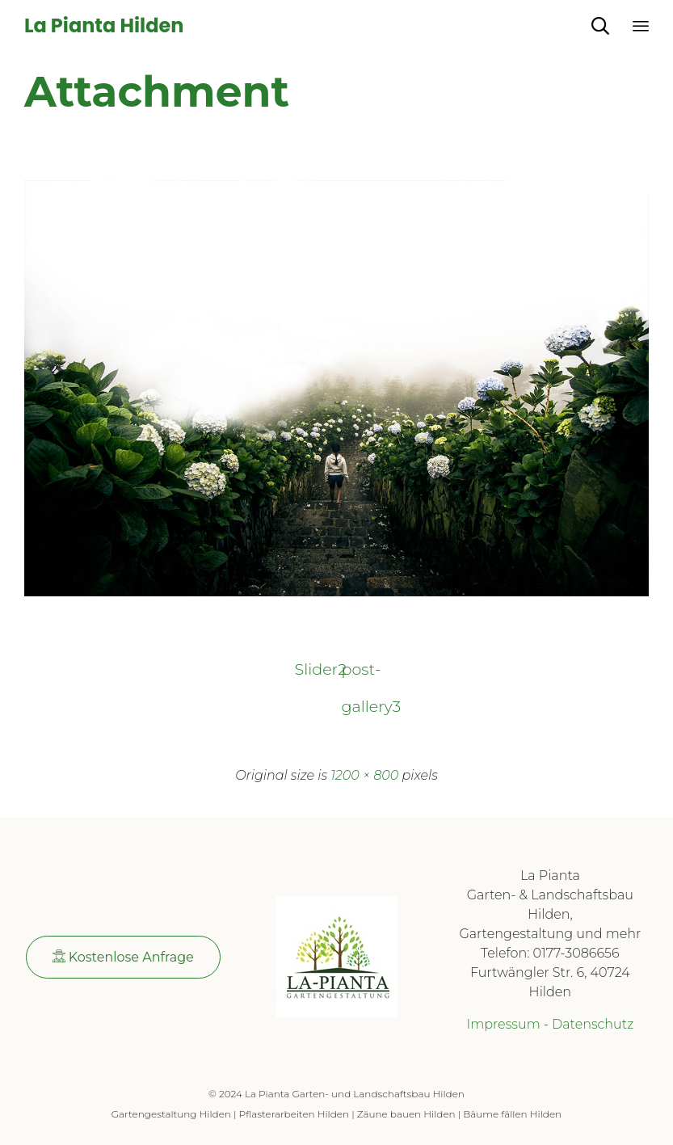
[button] (123, 957)
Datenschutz (592, 1024)
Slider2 (313, 669)
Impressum (503, 1024)
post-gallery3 (360, 673)
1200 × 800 (364, 775)
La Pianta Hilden (103, 26)
